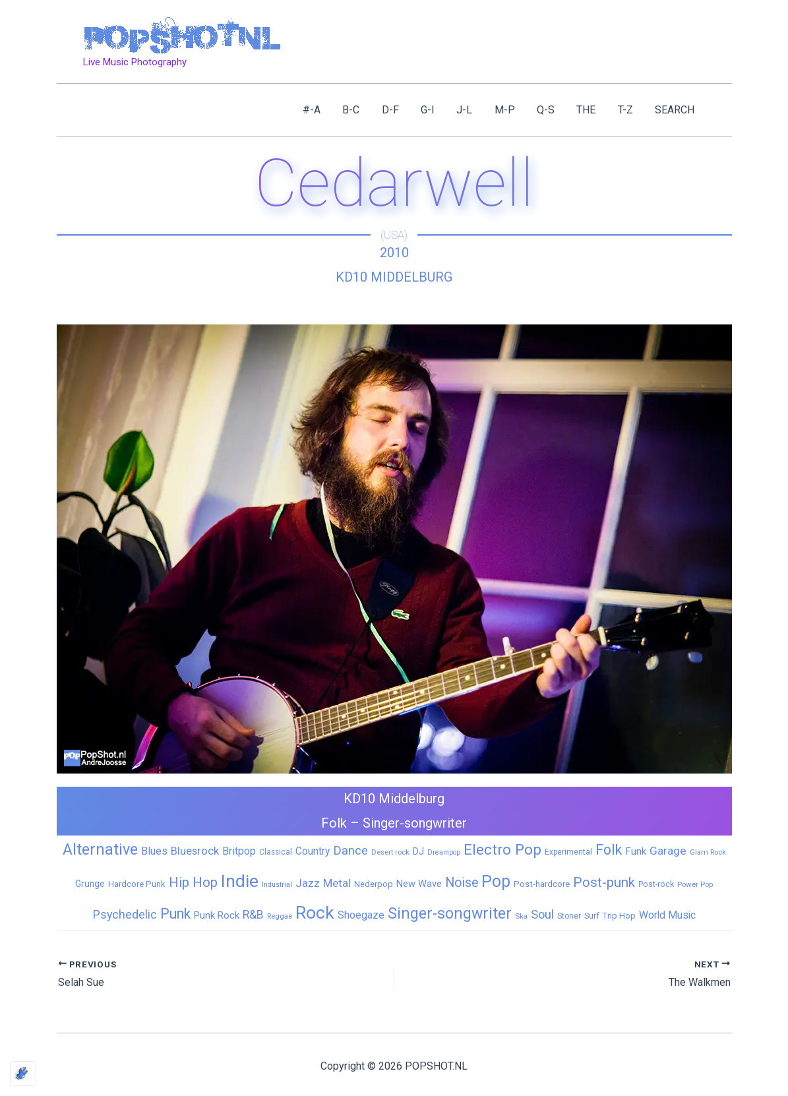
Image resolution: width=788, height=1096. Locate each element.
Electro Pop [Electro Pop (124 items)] (502, 849)
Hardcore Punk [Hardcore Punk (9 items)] (137, 884)
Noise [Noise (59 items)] (461, 882)
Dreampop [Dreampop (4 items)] (443, 852)
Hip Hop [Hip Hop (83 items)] (193, 882)
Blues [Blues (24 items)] (154, 851)
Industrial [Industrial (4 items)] (277, 884)
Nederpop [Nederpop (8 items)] (373, 884)
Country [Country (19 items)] (312, 851)
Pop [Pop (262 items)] (495, 881)
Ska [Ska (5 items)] (521, 916)
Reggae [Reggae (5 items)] (279, 916)
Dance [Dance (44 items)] (350, 850)
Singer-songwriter (415, 823)
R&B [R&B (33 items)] (253, 914)
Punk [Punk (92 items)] (175, 913)
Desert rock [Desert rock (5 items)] (390, 852)
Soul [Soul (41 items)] (542, 914)
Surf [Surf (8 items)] (591, 916)
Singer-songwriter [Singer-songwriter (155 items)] (450, 914)
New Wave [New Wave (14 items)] (419, 884)
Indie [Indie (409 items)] (239, 880)
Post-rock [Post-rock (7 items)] (656, 884)
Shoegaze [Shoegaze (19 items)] (361, 915)
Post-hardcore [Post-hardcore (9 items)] (542, 884)
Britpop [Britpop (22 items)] (239, 851)
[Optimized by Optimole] (23, 1073)
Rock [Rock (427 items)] (314, 912)
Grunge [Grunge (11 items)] (90, 883)
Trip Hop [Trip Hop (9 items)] (619, 916)
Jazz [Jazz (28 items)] (307, 883)
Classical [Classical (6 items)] (275, 852)
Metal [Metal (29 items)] (337, 883)
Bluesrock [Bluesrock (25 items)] (195, 851)
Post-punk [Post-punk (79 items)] (604, 882)
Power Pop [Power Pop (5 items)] (695, 884)
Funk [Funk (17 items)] (635, 851)
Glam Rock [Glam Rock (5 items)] (708, 852)
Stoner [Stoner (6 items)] (569, 916)
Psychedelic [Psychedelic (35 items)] (125, 914)
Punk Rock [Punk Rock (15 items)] (216, 915)
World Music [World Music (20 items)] (667, 915)
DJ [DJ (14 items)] (418, 851)
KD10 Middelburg (394, 277)
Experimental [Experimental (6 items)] (568, 852)
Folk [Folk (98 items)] (608, 849)
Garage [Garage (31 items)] (668, 850)
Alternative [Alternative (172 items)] (100, 849)
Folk (334, 823)
